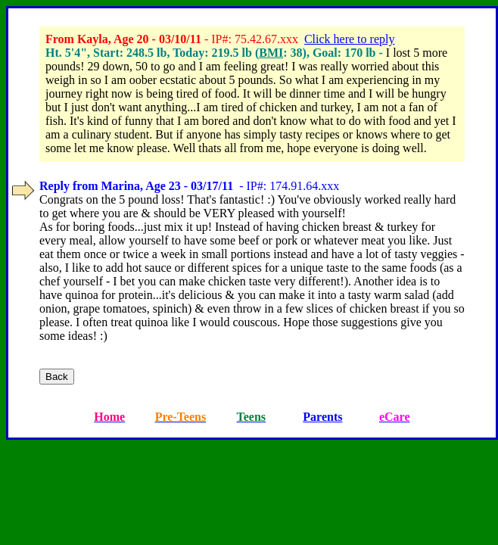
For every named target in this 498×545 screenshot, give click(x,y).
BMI (271, 52)
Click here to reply (349, 39)
